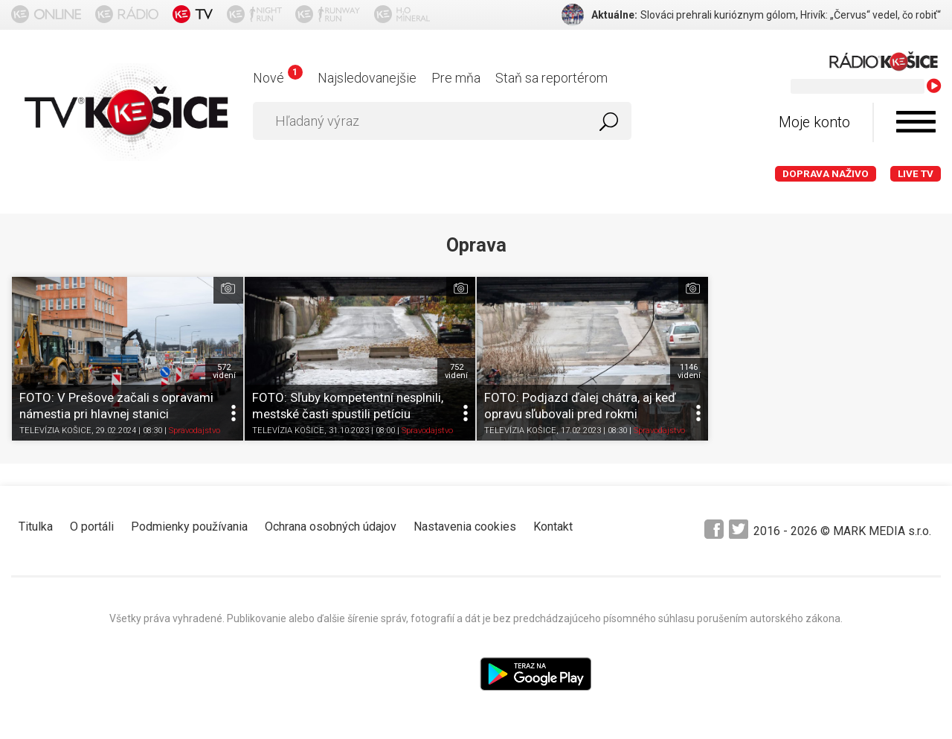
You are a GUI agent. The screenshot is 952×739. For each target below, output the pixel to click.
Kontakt (553, 526)
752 (456, 371)
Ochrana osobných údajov (330, 526)
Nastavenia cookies (465, 526)
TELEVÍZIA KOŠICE (55, 431)
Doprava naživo (825, 173)
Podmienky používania (189, 526)
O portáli (92, 526)
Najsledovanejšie (367, 78)
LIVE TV (915, 173)
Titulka (36, 526)
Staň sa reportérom (551, 78)
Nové (278, 78)
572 (224, 371)
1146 (689, 371)
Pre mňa (455, 78)
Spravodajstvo (194, 431)
